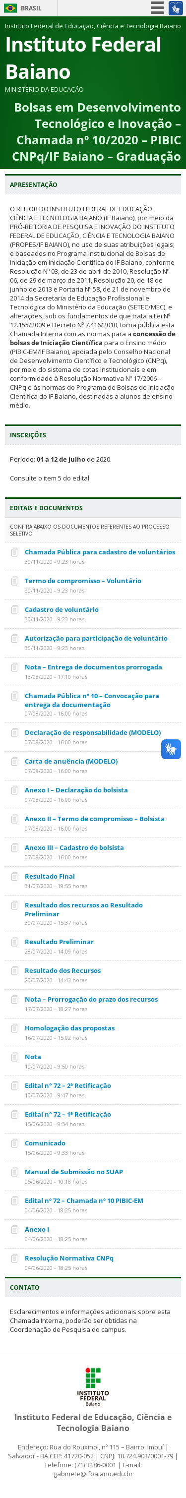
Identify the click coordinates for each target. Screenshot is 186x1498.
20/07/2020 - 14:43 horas (56, 980)
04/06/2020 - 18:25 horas (56, 1210)
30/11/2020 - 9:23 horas (54, 561)
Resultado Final (50, 876)
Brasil (31, 8)
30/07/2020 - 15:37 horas (56, 922)
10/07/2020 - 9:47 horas (54, 1095)
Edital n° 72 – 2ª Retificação (68, 1085)
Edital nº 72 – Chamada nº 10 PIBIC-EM (84, 1200)
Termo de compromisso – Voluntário (83, 580)
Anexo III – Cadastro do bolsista (74, 847)
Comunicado (45, 1142)
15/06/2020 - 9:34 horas (54, 1124)
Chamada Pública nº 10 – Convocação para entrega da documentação (92, 700)
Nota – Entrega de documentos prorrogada (93, 666)
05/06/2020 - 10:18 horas (56, 1181)
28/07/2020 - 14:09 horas (56, 951)
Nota (33, 1056)
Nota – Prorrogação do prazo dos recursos (91, 999)
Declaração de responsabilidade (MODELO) (93, 732)
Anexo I (37, 1229)
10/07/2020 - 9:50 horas (54, 1066)
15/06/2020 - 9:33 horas (54, 1152)
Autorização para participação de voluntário (96, 638)
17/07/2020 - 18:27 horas (56, 1009)
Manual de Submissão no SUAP (74, 1171)
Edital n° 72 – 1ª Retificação (68, 1114)
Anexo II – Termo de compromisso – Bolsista (95, 818)
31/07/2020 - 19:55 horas (56, 886)
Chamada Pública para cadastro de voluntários (100, 551)
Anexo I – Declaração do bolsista (76, 789)
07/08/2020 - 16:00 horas (56, 713)
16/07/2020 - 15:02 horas (56, 1037)
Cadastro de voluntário (62, 609)
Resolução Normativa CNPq (69, 1258)
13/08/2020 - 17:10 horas (56, 676)
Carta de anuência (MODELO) (71, 761)
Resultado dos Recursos (63, 970)
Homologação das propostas (70, 1027)
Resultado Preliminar (59, 941)
